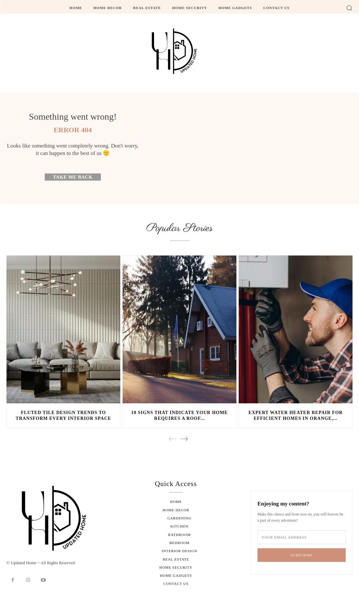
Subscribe (301, 555)
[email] (301, 538)
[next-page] (183, 440)
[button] (349, 8)
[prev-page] (172, 440)
